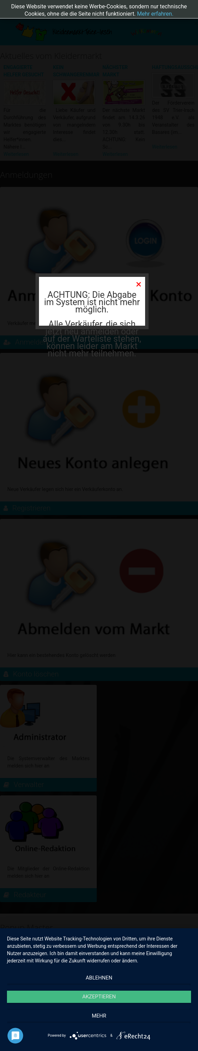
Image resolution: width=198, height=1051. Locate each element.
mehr (99, 1016)
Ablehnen (99, 978)
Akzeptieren (99, 996)
